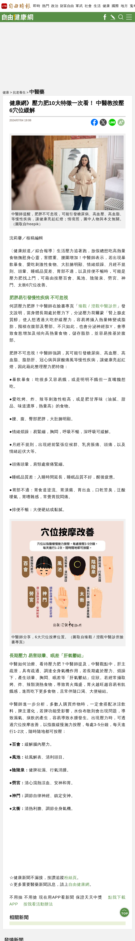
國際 (115, 6)
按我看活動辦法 (38, 904)
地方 (124, 6)
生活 (97, 6)
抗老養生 (19, 92)
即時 (36, 6)
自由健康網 (78, 884)
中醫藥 (36, 92)
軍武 (79, 6)
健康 (106, 6)
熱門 (45, 6)
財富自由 (67, 6)
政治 (54, 6)
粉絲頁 (70, 877)
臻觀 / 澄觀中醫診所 (97, 306)
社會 (88, 6)
